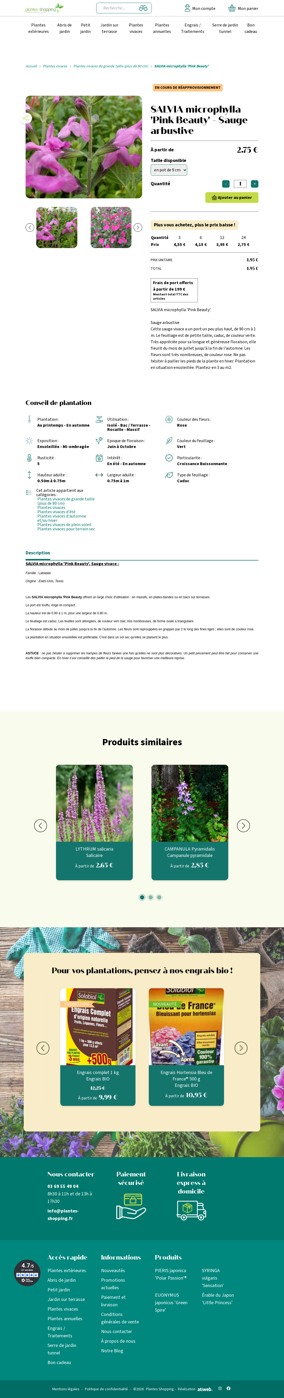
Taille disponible (168, 160)
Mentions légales (65, 1389)
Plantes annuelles (162, 28)
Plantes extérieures (38, 28)
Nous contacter (116, 1331)
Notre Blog (112, 1350)
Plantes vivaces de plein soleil (64, 525)
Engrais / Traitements (192, 28)
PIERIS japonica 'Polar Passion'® (171, 1274)
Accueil (31, 66)
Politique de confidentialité (106, 1389)
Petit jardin (85, 28)
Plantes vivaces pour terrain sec (66, 529)
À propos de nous (118, 1341)
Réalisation (195, 1389)
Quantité (160, 183)
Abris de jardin (64, 28)
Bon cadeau (251, 28)
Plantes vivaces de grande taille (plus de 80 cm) (110, 66)
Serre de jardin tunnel (225, 28)
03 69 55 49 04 (62, 1186)
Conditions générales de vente (120, 1318)
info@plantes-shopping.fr (63, 1215)
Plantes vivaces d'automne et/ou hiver (61, 518)
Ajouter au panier (235, 197)
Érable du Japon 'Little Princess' (218, 1299)
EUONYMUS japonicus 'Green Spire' (171, 1303)
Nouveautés (113, 1270)
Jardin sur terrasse (109, 28)
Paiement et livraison (113, 1301)
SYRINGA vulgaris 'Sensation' (213, 1278)
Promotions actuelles (113, 1284)
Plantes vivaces (136, 28)
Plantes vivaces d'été (56, 512)
